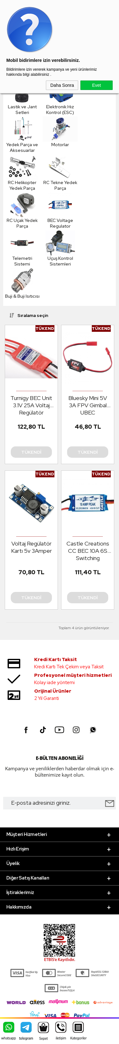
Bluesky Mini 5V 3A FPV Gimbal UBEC (87, 405)
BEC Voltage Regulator (60, 210)
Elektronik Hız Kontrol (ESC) (60, 97)
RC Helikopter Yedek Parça (22, 172)
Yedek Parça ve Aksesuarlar (22, 134)
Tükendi (31, 452)
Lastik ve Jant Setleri (22, 97)
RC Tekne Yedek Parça (60, 172)
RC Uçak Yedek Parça (22, 210)
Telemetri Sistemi (22, 248)
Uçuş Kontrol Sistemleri (60, 248)
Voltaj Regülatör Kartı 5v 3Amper (31, 547)
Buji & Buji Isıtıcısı (22, 283)
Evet (96, 85)
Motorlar (60, 131)
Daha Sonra (62, 85)
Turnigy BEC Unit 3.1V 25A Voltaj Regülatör (31, 405)
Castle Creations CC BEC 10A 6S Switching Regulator (87, 551)
